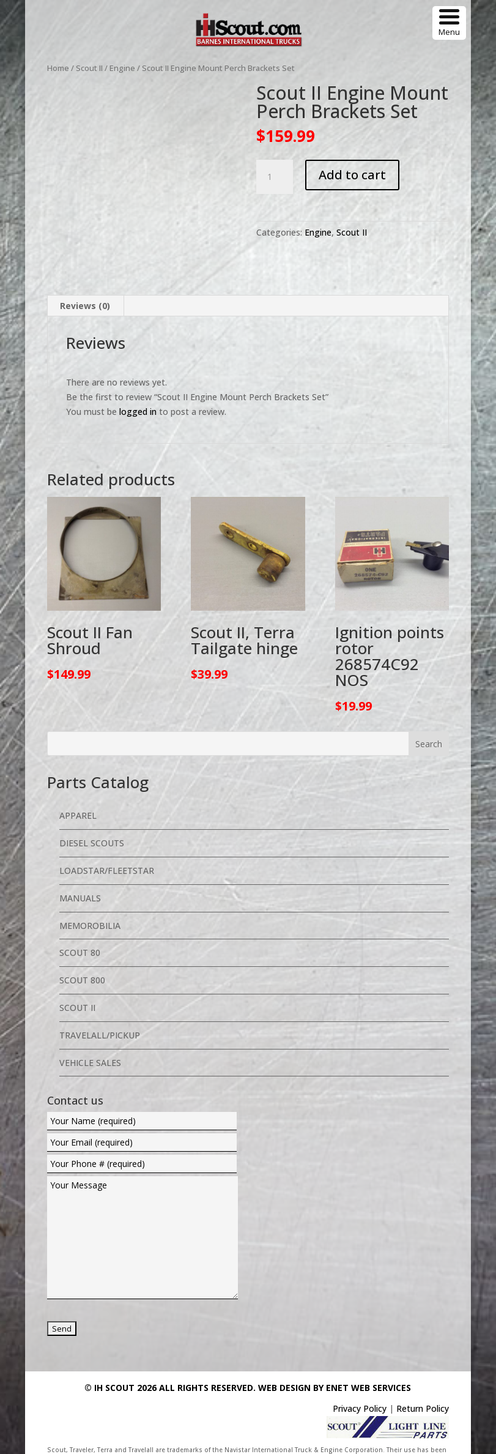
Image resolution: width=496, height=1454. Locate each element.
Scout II (89, 67)
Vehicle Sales (90, 1043)
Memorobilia (89, 906)
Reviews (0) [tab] (85, 286)
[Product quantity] (274, 177)
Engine (122, 67)
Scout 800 (82, 960)
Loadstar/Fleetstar (106, 851)
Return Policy (422, 1389)
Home (58, 67)
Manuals (80, 878)
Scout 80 (79, 933)
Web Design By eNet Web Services (334, 1368)
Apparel (78, 796)
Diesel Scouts (91, 823)
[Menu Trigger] (449, 23)
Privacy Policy (360, 1389)
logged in (138, 392)
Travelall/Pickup (99, 1015)
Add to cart (352, 174)
